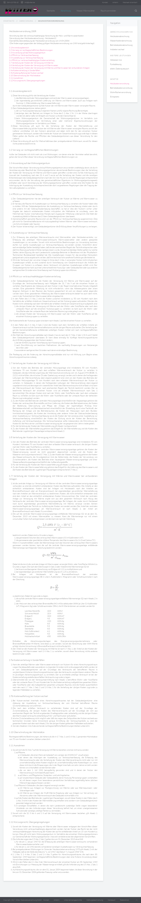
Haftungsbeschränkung (95, 900)
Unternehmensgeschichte (73, 900)
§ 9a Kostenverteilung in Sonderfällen (24, 70)
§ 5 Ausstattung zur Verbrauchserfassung (26, 57)
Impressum (111, 900)
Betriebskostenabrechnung (121, 45)
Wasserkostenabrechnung (121, 40)
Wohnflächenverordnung (120, 92)
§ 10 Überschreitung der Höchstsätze (24, 75)
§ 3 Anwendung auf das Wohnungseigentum (27, 52)
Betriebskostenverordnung (121, 88)
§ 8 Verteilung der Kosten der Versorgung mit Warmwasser (33, 65)
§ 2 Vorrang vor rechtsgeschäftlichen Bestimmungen (31, 50)
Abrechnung (66, 10)
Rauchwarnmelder (108, 10)
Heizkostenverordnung (119, 83)
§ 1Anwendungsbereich (19, 47)
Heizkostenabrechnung (119, 36)
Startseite (51, 10)
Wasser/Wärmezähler (86, 10)
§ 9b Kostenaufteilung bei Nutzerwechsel (26, 73)
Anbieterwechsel (117, 49)
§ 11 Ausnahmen (16, 78)
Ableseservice (116, 60)
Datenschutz (124, 900)
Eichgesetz (114, 96)
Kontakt (105, 2)
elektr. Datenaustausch (119, 68)
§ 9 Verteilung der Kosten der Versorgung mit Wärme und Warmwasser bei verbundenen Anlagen (49, 68)
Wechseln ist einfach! (130, 2)
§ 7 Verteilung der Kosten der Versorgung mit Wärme (31, 63)
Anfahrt (115, 2)
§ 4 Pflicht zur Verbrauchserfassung (24, 55)
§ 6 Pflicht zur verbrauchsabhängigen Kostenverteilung (32, 60)
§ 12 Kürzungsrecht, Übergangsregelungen (27, 80)
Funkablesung (116, 64)
